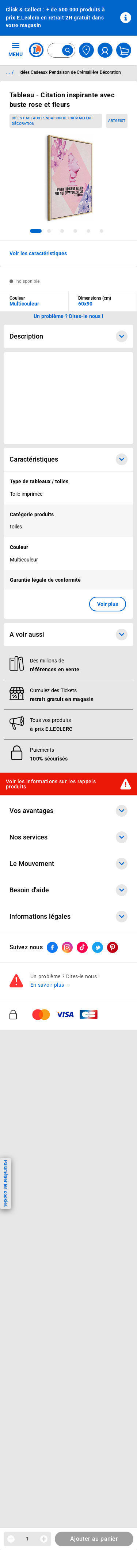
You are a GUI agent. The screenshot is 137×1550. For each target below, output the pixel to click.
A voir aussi (68, 634)
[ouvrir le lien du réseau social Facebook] (52, 947)
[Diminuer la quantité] (11, 1539)
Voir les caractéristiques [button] (38, 253)
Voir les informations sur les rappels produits (51, 783)
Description (68, 336)
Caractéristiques (68, 459)
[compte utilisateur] (105, 50)
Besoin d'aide (68, 890)
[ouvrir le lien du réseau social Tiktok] (82, 947)
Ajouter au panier (94, 1539)
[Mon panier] (123, 50)
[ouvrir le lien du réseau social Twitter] (97, 947)
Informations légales (68, 916)
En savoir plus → (50, 985)
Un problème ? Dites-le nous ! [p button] (69, 316)
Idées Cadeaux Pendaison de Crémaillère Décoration (52, 121)
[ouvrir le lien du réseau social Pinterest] (112, 947)
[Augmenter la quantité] (43, 1539)
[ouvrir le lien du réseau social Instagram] (67, 947)
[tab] (36, 231)
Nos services (68, 837)
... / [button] (10, 72)
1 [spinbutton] (27, 1539)
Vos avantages (68, 811)
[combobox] (61, 50)
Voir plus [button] (107, 604)
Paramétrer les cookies (5, 1183)
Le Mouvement (68, 864)
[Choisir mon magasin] (86, 50)
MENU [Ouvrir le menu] (15, 49)
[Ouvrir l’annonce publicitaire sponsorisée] (68, 398)
